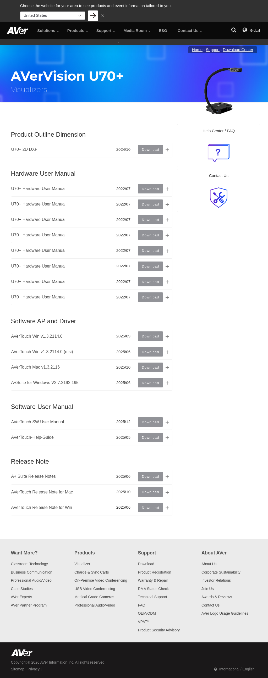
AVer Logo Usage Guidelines (224, 613)
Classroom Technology (29, 564)
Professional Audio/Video (31, 580)
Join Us (207, 589)
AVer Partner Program (29, 605)
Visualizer (82, 564)
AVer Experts (21, 597)
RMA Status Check (153, 589)
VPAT (143, 622)
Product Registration (154, 572)
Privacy (34, 669)
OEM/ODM (147, 613)
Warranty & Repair (153, 580)
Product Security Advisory (159, 630)
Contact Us (210, 605)
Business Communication (31, 572)
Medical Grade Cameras (94, 597)
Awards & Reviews (216, 597)
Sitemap (17, 669)
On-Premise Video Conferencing (100, 580)
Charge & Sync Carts (91, 572)
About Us (209, 564)
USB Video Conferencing (94, 589)
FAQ (141, 605)
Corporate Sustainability (220, 572)
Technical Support (152, 597)
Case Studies (22, 589)
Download (146, 564)
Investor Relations (216, 580)
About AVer (214, 552)
